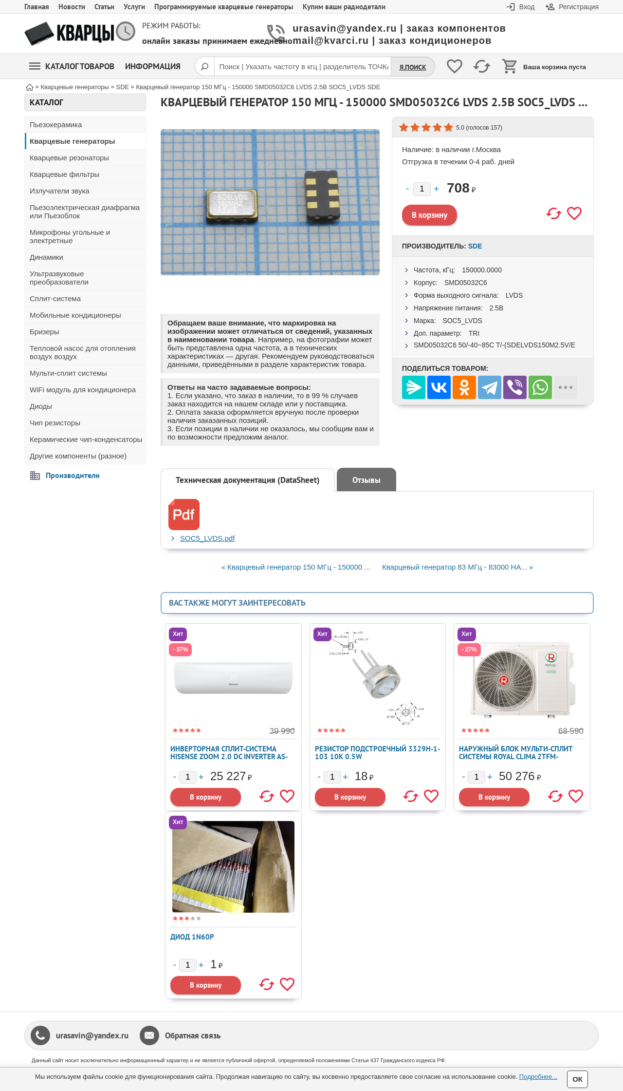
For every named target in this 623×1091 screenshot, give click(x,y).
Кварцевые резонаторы (69, 157)
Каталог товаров (71, 66)
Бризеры (44, 331)
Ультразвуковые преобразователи (59, 277)
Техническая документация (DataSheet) (248, 480)
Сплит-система (55, 298)
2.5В (496, 308)
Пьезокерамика (56, 124)
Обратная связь (192, 1035)
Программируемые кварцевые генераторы (223, 6)
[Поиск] (204, 66)
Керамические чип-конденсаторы (86, 439)
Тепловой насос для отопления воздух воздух (83, 352)
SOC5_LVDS (462, 321)
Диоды (41, 406)
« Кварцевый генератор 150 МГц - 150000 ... (295, 567)
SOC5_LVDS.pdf (207, 538)
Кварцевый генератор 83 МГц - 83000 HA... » (457, 567)
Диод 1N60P (192, 936)
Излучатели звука (60, 191)
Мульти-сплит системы (68, 373)
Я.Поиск (413, 67)
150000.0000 (482, 270)
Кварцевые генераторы (72, 141)
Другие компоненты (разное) (78, 456)
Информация (153, 66)
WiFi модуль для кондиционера (83, 389)
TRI (474, 333)
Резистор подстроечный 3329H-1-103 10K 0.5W (377, 752)
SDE (475, 246)
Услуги (134, 6)
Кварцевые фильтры (64, 174)
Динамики (46, 257)
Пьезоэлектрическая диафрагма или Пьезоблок (85, 211)
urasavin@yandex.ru (92, 1035)
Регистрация (579, 7)
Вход (527, 7)
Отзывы (366, 480)
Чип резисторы (55, 423)
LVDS (514, 295)
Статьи (104, 6)
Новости (71, 6)
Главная (36, 6)
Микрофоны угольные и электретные (70, 236)
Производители (73, 475)
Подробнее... (538, 1076)
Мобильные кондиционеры (75, 315)
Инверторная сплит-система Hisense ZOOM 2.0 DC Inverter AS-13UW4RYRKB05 (229, 756)
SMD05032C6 (465, 283)
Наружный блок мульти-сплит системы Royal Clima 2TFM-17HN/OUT (515, 756)
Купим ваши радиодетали (344, 6)
